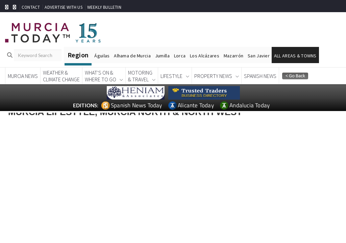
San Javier (259, 56)
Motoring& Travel (140, 76)
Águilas (101, 56)
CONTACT (31, 7)
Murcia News (23, 76)
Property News (213, 76)
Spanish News (260, 76)
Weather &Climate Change (61, 76)
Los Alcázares (204, 56)
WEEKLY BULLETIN (104, 7)
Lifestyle (171, 76)
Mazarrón (233, 56)
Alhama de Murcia (132, 56)
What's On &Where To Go (100, 76)
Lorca (180, 56)
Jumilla (162, 56)
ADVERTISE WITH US (63, 7)
